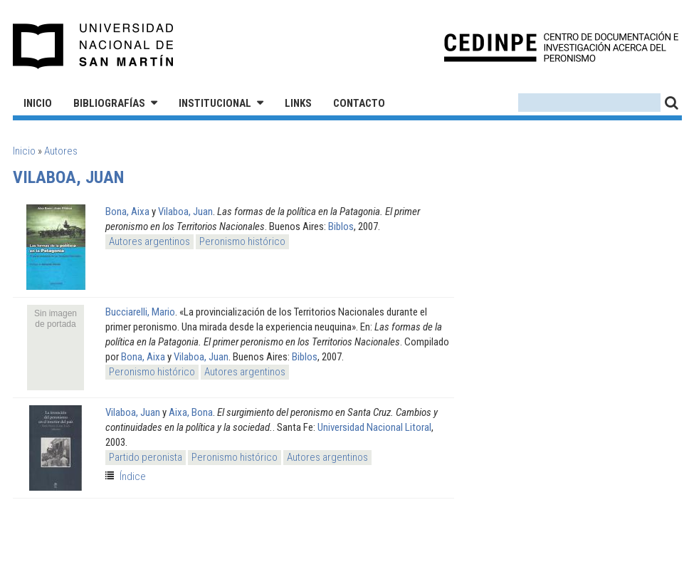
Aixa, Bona (191, 412)
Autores (61, 151)
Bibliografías (109, 103)
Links (298, 103)
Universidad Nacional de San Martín (93, 46)
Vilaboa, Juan (185, 211)
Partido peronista (145, 457)
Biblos (341, 226)
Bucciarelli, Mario (140, 312)
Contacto (359, 103)
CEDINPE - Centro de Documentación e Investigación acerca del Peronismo (561, 46)
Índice (133, 476)
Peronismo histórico (242, 241)
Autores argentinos (149, 241)
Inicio (37, 103)
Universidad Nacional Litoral (374, 427)
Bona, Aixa (127, 211)
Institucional (215, 103)
